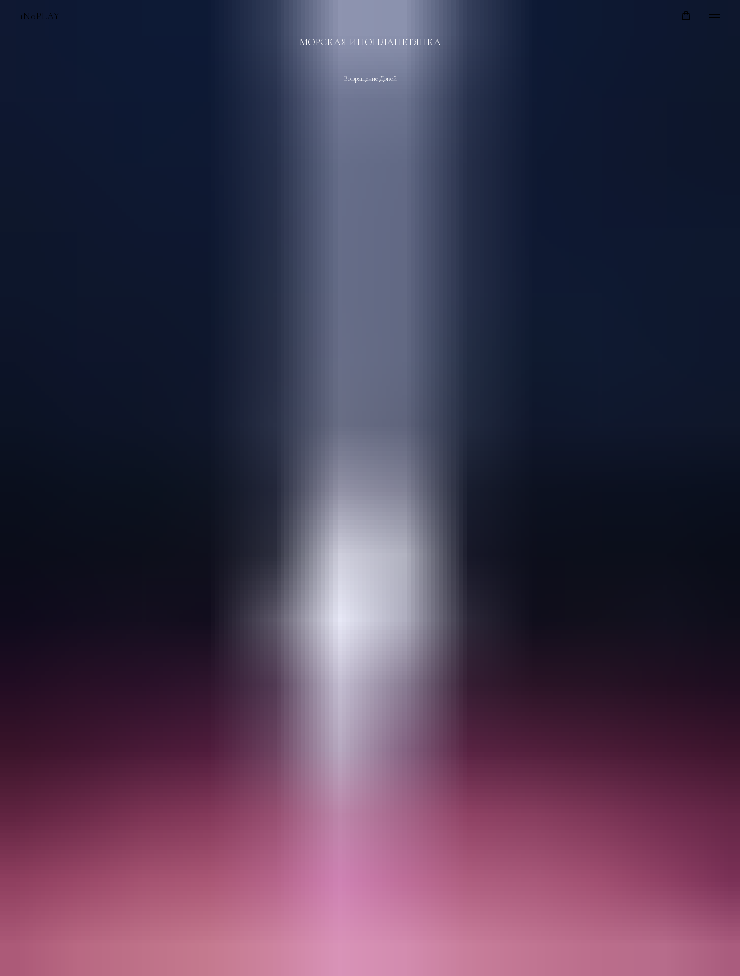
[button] (686, 15)
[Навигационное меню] (714, 16)
